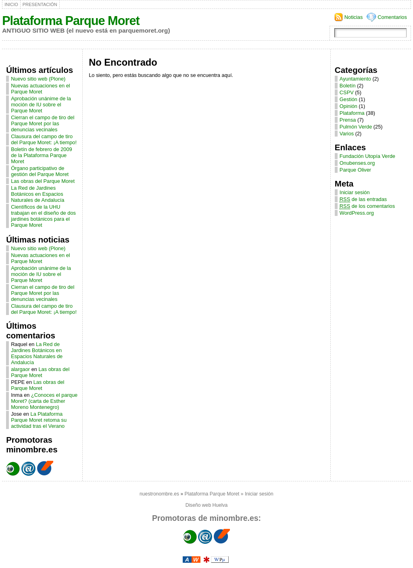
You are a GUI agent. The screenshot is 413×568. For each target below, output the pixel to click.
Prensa (348, 120)
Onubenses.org (357, 163)
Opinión (348, 106)
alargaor (20, 369)
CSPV (347, 92)
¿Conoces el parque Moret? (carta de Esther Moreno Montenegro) (44, 401)
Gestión (348, 99)
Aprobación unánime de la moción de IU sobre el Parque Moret (41, 104)
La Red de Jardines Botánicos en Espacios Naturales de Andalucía (37, 194)
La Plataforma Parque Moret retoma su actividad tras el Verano (39, 420)
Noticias (353, 17)
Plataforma (352, 113)
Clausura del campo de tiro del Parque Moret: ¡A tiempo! (44, 139)
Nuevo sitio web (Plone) (38, 79)
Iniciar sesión (355, 192)
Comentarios (392, 17)
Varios (347, 134)
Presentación (40, 4)
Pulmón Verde (356, 127)
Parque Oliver (355, 170)
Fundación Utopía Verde (367, 156)
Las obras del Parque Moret (43, 181)
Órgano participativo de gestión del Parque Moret (40, 171)
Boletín (348, 86)
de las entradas (363, 199)
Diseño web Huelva (207, 505)
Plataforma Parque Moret (71, 21)
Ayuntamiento (355, 79)
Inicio (11, 4)
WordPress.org (357, 213)
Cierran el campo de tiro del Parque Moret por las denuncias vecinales (42, 123)
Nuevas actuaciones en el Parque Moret (40, 89)
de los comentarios (367, 206)
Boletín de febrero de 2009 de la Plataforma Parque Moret (41, 155)
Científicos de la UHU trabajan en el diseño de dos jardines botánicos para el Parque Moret (43, 216)
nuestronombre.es (159, 494)
